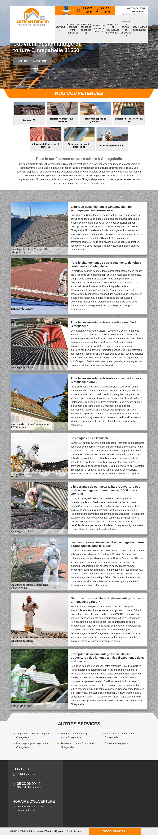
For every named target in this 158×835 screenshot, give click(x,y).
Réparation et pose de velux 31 (99, 28)
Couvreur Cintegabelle (116, 743)
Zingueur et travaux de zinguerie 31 (126, 28)
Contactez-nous (75, 831)
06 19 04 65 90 (102, 10)
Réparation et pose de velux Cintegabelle (119, 735)
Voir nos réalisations (32, 61)
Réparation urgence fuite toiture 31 (73, 28)
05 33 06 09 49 (84, 10)
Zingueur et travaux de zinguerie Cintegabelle (33, 735)
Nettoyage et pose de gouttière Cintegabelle (32, 745)
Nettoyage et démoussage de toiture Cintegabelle (76, 735)
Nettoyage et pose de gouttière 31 (85, 28)
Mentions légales (54, 831)
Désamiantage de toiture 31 (140, 28)
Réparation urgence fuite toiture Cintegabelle (77, 745)
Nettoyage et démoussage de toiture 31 (112, 28)
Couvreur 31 (60, 28)
